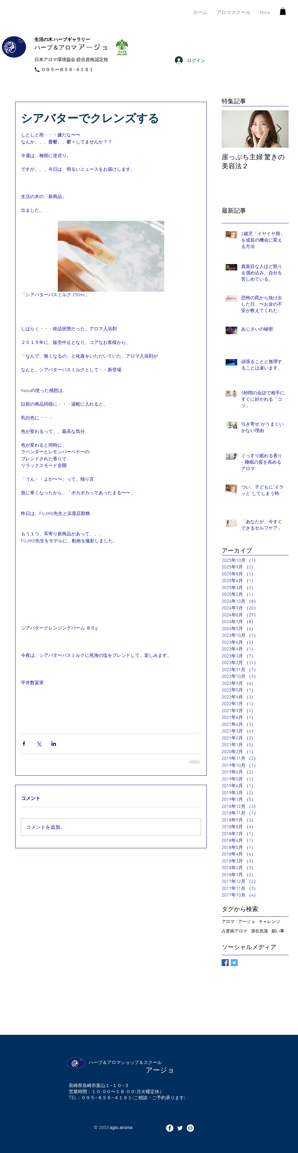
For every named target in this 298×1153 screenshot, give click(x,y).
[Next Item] (279, 129)
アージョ (246, 921)
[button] (283, 11)
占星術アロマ (234, 930)
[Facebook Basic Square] (225, 962)
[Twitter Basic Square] (234, 962)
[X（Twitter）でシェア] (39, 743)
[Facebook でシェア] (24, 743)
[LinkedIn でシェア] (54, 743)
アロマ (228, 921)
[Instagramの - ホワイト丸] (190, 1128)
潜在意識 (259, 930)
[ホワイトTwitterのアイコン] (180, 1128)
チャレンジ (269, 921)
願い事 (278, 930)
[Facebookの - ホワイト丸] (169, 1128)
